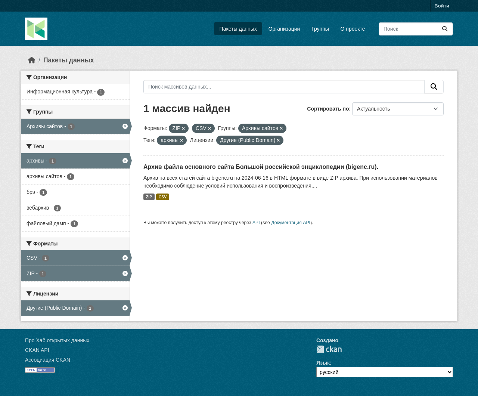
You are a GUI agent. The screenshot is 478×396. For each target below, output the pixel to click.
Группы (320, 29)
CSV (163, 197)
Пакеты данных (238, 29)
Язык (323, 363)
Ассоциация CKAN (47, 360)
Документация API (290, 222)
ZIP (149, 197)
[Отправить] (444, 28)
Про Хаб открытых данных (57, 340)
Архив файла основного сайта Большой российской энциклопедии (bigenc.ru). (260, 167)
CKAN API (37, 350)
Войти (441, 6)
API (256, 222)
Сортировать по (328, 109)
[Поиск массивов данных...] (416, 28)
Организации (284, 29)
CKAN (329, 349)
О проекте (353, 29)
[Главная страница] (31, 60)
